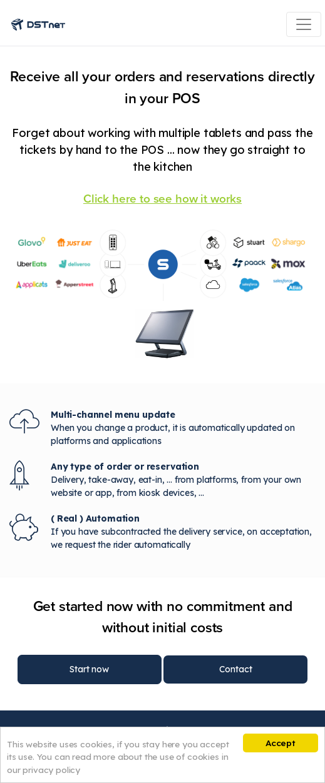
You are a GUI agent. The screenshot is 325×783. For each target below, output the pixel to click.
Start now (89, 669)
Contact (235, 669)
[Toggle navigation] (303, 24)
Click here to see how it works (162, 199)
